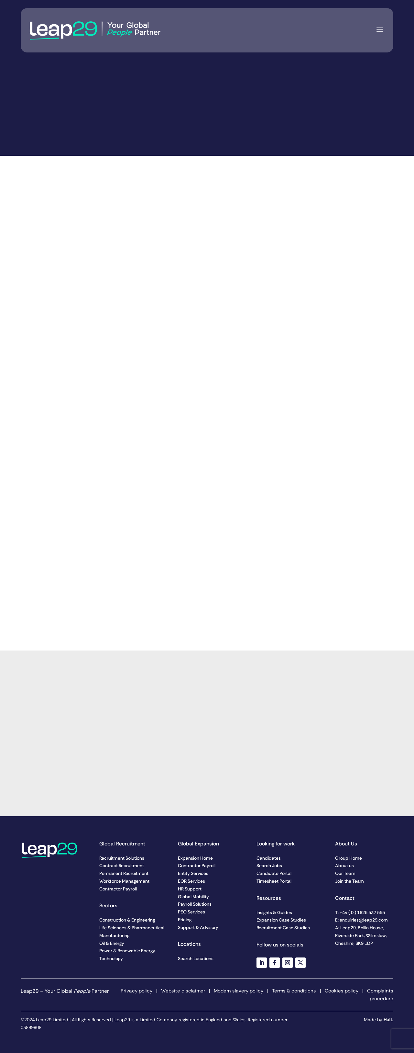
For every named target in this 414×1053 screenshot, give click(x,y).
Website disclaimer (183, 991)
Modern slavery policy (237, 991)
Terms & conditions (294, 991)
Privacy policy (136, 991)
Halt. (388, 1019)
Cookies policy (341, 991)
